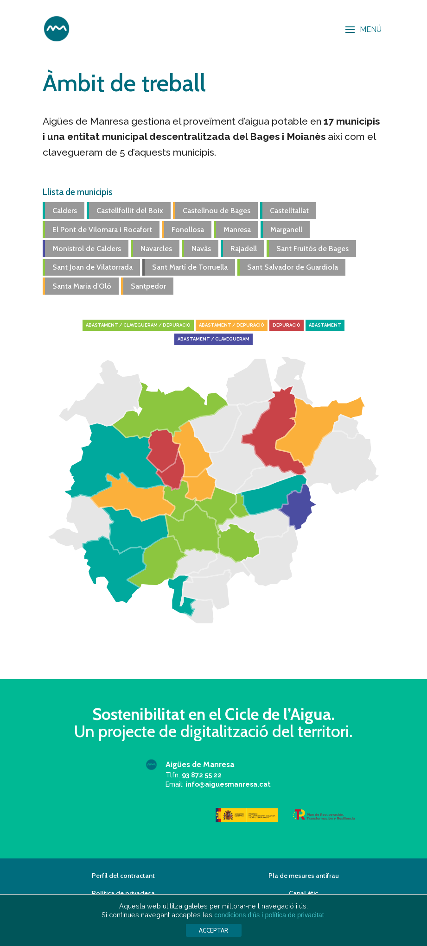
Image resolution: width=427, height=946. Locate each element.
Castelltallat (289, 210)
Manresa (237, 229)
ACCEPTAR (213, 930)
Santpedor (148, 286)
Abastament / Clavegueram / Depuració (138, 325)
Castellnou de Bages (216, 210)
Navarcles (156, 248)
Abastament (325, 325)
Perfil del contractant (123, 875)
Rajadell (243, 248)
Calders (64, 210)
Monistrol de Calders (86, 248)
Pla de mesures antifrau (303, 875)
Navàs (201, 248)
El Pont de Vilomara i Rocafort (102, 229)
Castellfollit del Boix (129, 210)
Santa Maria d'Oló (81, 286)
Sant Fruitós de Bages (312, 248)
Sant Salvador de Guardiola (292, 267)
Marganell (286, 229)
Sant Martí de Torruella (190, 267)
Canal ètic (303, 893)
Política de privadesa (123, 893)
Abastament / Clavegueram (213, 338)
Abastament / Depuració (231, 325)
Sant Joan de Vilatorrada (92, 267)
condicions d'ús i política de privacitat (269, 915)
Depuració (286, 325)
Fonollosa (188, 229)
